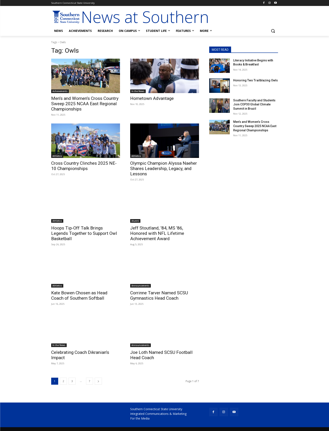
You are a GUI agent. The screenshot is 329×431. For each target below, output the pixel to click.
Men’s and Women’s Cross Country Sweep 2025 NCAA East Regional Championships (85, 104)
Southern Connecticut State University (156, 409)
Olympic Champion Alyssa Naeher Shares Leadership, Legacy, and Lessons (163, 168)
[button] (273, 31)
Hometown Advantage (152, 98)
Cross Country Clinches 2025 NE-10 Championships (84, 166)
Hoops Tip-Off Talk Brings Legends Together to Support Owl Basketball (84, 233)
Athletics (57, 156)
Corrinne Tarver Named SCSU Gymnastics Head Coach (159, 295)
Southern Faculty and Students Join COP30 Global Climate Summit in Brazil (254, 104)
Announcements (140, 285)
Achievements (60, 91)
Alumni (135, 220)
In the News (137, 91)
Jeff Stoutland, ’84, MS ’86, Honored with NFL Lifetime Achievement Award (157, 233)
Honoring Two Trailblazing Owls (255, 80)
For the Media (140, 418)
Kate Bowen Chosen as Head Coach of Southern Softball (79, 295)
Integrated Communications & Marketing (158, 414)
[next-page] (98, 381)
